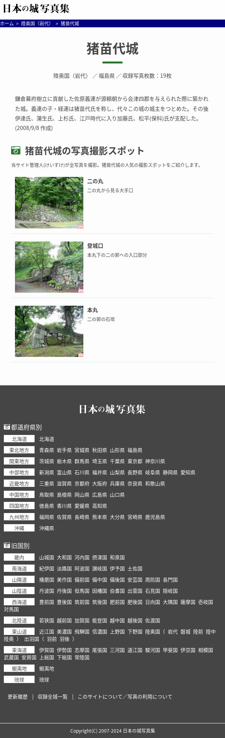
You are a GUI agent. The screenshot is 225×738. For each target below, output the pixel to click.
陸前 (198, 631)
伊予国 (117, 568)
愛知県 (187, 472)
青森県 (46, 449)
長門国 (170, 579)
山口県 (117, 494)
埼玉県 (99, 461)
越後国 (134, 620)
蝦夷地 (46, 668)
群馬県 (81, 461)
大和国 (64, 557)
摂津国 (99, 557)
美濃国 (64, 631)
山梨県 (117, 472)
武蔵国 (11, 657)
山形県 (117, 449)
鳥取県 (46, 494)
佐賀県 (64, 516)
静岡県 (170, 472)
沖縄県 (46, 527)
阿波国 (81, 568)
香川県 (64, 505)
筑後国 (99, 601)
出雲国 (134, 590)
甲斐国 (170, 649)
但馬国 (81, 590)
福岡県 (46, 516)
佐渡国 (152, 620)
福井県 (99, 472)
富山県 (64, 472)
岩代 (173, 631)
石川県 (81, 472)
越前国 (64, 620)
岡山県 (81, 494)
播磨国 (46, 579)
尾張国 (99, 649)
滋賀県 (64, 483)
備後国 (117, 579)
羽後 (64, 638)
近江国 (46, 631)
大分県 (117, 516)
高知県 (99, 505)
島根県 (64, 494)
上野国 (117, 631)
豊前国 (46, 601)
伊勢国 (64, 649)
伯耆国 (117, 590)
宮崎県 (134, 516)
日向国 (152, 601)
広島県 (99, 494)
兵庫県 (117, 483)
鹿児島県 (155, 516)
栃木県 (64, 461)
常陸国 (81, 657)
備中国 (99, 579)
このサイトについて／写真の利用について (125, 696)
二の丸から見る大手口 (110, 190)
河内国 (81, 557)
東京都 (134, 461)
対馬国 (11, 609)
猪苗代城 (112, 48)
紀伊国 (46, 568)
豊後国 (64, 601)
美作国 (64, 579)
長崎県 (81, 516)
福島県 (107, 75)
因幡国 (99, 590)
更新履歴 (18, 696)
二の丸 (95, 181)
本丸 (92, 309)
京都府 (81, 483)
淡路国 (64, 568)
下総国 (64, 657)
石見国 (152, 590)
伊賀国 (46, 649)
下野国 (134, 631)
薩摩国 (187, 601)
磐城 (185, 631)
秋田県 (99, 449)
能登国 (99, 620)
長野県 (134, 472)
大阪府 (99, 483)
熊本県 (99, 516)
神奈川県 (155, 461)
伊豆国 (187, 649)
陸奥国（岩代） (72, 75)
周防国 (152, 579)
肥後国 (134, 601)
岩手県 (64, 449)
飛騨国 (81, 631)
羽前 (52, 638)
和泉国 (117, 557)
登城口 (95, 245)
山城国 (46, 557)
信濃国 (99, 631)
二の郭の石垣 (101, 319)
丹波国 (46, 590)
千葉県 (117, 461)
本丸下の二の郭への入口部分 (117, 255)
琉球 (44, 679)
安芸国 (134, 579)
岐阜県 (152, 472)
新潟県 (46, 472)
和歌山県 (155, 483)
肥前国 (117, 601)
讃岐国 (99, 568)
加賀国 (81, 620)
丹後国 (64, 590)
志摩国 (81, 649)
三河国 (117, 649)
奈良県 (134, 483)
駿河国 (152, 649)
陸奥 (9, 638)
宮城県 (81, 449)
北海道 (46, 438)
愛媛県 (81, 505)
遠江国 (134, 649)
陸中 (211, 631)
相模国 (205, 649)
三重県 (46, 483)
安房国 (29, 657)
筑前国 (81, 601)
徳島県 (46, 505)
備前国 (81, 579)
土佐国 (134, 568)
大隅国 (170, 601)
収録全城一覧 (53, 696)
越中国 (117, 620)
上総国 (46, 657)
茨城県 (46, 461)
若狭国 (46, 620)
